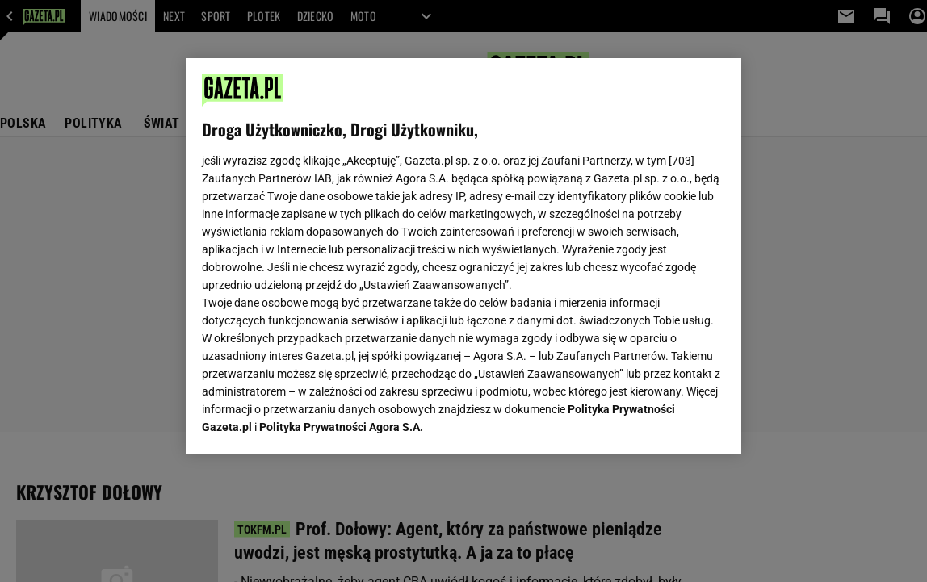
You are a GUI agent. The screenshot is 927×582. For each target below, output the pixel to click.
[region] (464, 256)
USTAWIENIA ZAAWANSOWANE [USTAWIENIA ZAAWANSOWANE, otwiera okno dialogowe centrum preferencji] (307, 421)
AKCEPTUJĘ (670, 422)
